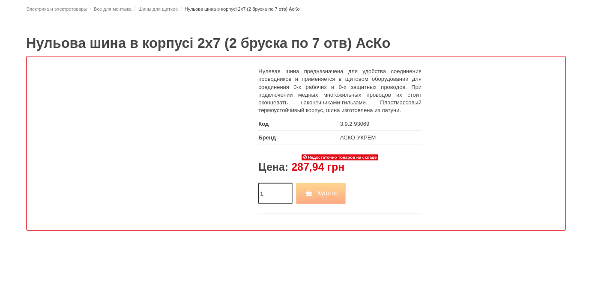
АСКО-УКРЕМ (358, 137)
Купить (321, 193)
